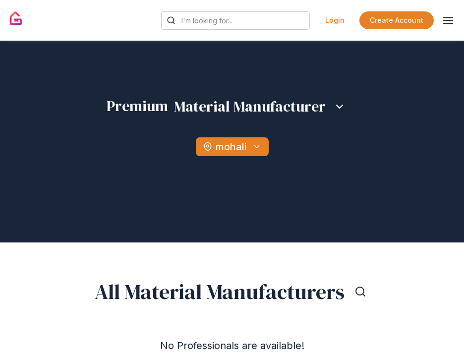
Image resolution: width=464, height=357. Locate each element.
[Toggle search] (360, 291)
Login (335, 20)
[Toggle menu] (448, 20)
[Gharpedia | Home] (16, 18)
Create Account (396, 20)
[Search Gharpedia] (235, 20)
